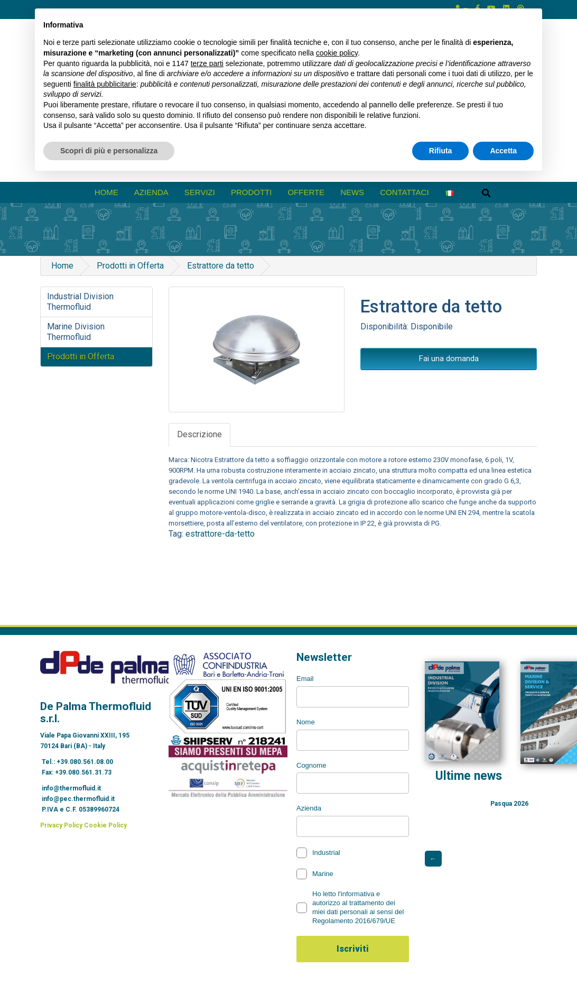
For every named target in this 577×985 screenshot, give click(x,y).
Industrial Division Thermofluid (80, 301)
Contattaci (404, 192)
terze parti (207, 63)
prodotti (251, 192)
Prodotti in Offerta (130, 266)
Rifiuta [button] (440, 150)
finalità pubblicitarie (104, 84)
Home (106, 192)
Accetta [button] (503, 150)
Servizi (199, 192)
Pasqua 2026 (509, 803)
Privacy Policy (61, 825)
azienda (151, 192)
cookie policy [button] (337, 53)
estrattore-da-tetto (220, 534)
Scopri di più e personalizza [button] (108, 150)
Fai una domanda (449, 358)
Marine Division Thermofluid (76, 331)
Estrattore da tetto (220, 266)
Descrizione (199, 434)
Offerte (305, 192)
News (352, 192)
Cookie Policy (105, 825)
